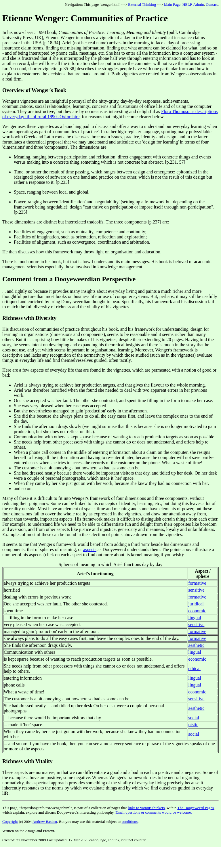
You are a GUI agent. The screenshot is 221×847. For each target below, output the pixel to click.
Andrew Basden (45, 821)
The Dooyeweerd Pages (195, 808)
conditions (130, 821)
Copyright (10, 821)
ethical (194, 668)
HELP (187, 4)
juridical (195, 603)
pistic (193, 724)
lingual (194, 617)
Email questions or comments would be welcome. (153, 812)
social (193, 717)
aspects (89, 549)
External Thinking (142, 4)
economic (197, 610)
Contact (212, 4)
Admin (198, 4)
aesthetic (196, 645)
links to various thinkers (146, 808)
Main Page (172, 4)
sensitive (196, 590)
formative (197, 583)
